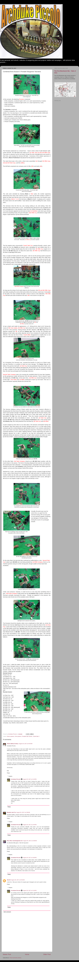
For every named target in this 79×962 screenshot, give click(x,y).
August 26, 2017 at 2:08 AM (23, 812)
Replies (10, 776)
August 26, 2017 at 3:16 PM (30, 890)
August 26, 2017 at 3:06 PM (30, 857)
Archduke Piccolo (15, 779)
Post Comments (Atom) (15, 957)
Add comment (7, 912)
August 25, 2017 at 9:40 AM (25, 743)
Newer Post (7, 954)
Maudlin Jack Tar (11, 812)
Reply (8, 773)
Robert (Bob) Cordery (12, 743)
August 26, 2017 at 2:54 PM (30, 824)
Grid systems (18, 736)
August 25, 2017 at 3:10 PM (30, 779)
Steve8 (9, 879)
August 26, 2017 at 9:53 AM (18, 879)
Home (27, 954)
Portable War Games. (27, 736)
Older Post (47, 954)
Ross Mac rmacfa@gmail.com (15, 840)
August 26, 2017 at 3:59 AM (30, 840)
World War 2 (36, 736)
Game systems (10, 736)
